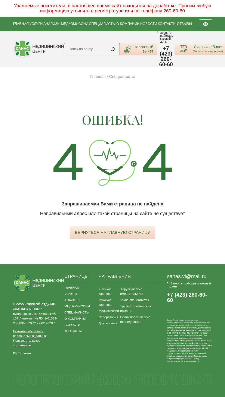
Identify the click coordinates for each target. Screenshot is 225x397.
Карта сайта (22, 353)
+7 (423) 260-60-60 (166, 56)
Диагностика (108, 323)
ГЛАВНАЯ (21, 24)
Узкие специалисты (134, 300)
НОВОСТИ (148, 24)
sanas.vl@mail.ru (186, 276)
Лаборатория (108, 317)
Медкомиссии (109, 311)
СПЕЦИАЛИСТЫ (102, 24)
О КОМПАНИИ (128, 24)
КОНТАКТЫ (167, 24)
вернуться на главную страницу (112, 232)
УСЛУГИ (36, 24)
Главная (98, 76)
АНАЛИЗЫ (51, 24)
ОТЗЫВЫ (184, 24)
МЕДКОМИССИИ (74, 24)
